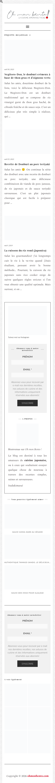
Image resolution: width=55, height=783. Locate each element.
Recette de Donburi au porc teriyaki (27, 164)
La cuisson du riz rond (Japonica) (25, 250)
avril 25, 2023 (9, 159)
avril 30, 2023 (9, 69)
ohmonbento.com (38, 776)
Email (27, 369)
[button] (1, 2)
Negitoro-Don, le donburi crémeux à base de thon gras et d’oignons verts (27, 76)
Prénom (27, 356)
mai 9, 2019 (8, 245)
